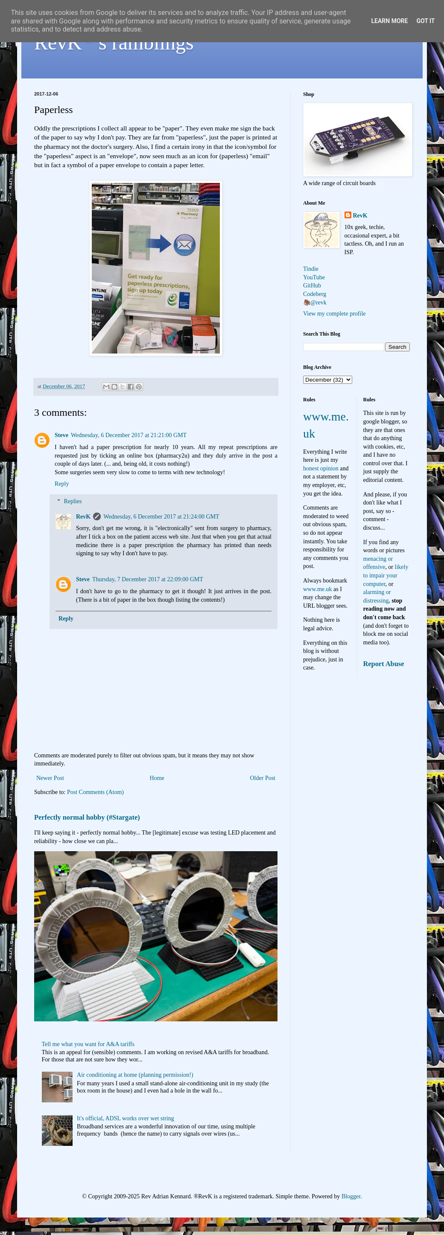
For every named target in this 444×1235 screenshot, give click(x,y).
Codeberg (314, 294)
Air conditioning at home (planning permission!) (135, 1075)
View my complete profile (334, 313)
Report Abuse (383, 664)
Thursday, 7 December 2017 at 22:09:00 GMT (147, 579)
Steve (61, 435)
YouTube (314, 277)
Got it (425, 20)
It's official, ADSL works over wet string (125, 1118)
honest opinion (321, 468)
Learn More (389, 20)
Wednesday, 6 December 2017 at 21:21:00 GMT (129, 435)
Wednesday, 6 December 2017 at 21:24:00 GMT (161, 516)
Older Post (263, 778)
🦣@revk (315, 302)
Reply (62, 484)
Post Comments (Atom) (95, 792)
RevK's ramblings (114, 42)
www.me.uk (317, 589)
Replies (73, 501)
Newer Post (50, 778)
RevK (83, 516)
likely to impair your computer (386, 575)
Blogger (351, 1196)
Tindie (310, 269)
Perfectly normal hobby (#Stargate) (87, 817)
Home (157, 778)
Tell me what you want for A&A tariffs (88, 1044)
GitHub (312, 285)
